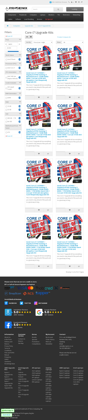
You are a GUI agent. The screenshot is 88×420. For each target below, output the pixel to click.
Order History (50, 339)
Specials (34, 339)
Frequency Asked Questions (8, 359)
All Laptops (36, 368)
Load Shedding (29, 19)
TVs (58, 15)
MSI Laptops (36, 382)
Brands (34, 337)
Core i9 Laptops (78, 380)
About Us (7, 337)
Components (12, 15)
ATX (8, 132)
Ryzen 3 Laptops (64, 371)
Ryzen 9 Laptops (64, 377)
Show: (59, 42)
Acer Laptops (36, 371)
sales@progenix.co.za (66, 346)
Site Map (21, 343)
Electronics (66, 15)
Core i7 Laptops (78, 377)
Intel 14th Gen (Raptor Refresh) (12, 77)
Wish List (48, 342)
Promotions (35, 342)
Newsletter (49, 344)
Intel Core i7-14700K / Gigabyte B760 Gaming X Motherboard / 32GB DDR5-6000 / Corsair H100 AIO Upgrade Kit (68, 76)
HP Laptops (35, 377)
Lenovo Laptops (37, 380)
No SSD (9, 121)
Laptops (42, 15)
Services (39, 19)
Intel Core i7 (11, 68)
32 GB (9, 110)
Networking (76, 15)
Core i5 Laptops (78, 375)
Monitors (51, 15)
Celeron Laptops (78, 371)
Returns (20, 341)
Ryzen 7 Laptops (64, 375)
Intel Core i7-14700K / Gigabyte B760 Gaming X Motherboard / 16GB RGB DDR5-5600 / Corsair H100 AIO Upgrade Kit (69, 133)
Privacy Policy (9, 346)
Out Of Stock (11, 59)
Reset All (9, 36)
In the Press (8, 339)
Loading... (75, 9)
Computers (33, 15)
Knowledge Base (10, 364)
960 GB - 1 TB (11, 118)
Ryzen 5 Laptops (64, 373)
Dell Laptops (36, 375)
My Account (49, 337)
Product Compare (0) (63, 37)
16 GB (9, 106)
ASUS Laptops (36, 373)
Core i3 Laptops (78, 373)
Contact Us (21, 339)
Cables (10, 19)
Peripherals (22, 15)
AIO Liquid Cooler (10, 88)
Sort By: (28, 42)
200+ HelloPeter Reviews (58, 2)
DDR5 (9, 98)
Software (18, 19)
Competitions (36, 344)
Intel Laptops (78, 368)
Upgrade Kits (29, 26)
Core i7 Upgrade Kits (44, 26)
